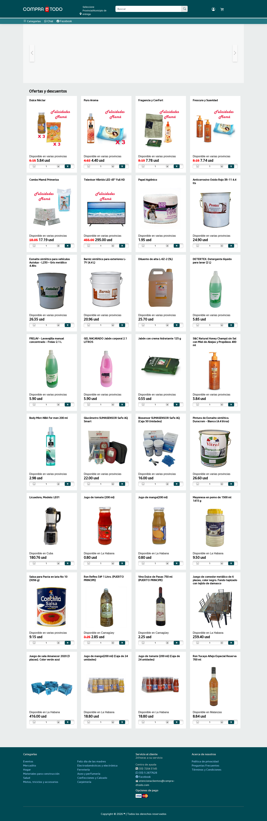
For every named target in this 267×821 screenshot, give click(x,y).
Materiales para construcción (41, 773)
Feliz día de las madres (91, 761)
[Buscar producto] (148, 9)
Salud (26, 777)
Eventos (28, 761)
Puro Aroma (91, 100)
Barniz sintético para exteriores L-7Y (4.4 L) (105, 260)
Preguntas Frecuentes (205, 765)
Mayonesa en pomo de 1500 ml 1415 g (212, 499)
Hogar (27, 769)
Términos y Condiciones (206, 769)
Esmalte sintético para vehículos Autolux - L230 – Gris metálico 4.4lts (49, 262)
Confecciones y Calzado (92, 777)
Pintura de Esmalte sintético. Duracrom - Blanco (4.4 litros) (211, 419)
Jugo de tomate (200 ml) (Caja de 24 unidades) (159, 657)
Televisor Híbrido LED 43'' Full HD (104, 179)
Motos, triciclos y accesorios (40, 782)
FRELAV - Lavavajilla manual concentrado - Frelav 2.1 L (46, 340)
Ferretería (83, 769)
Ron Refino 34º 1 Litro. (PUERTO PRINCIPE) (104, 578)
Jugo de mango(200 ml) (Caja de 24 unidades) (106, 657)
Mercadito (29, 765)
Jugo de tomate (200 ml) (99, 497)
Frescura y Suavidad (205, 100)
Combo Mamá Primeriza (44, 179)
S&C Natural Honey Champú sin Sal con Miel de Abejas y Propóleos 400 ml (214, 342)
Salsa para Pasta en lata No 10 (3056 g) (48, 578)
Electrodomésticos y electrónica (97, 765)
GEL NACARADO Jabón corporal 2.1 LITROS (105, 340)
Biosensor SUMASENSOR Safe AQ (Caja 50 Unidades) (159, 419)
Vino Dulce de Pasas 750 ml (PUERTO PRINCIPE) (155, 578)
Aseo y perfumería (88, 773)
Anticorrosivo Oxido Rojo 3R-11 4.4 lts (214, 181)
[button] (32, 53)
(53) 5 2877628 (146, 772)
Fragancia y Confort (150, 100)
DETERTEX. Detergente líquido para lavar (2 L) (212, 260)
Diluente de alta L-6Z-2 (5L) (155, 259)
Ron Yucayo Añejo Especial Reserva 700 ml (215, 657)
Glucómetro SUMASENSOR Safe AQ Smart (106, 419)
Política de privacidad (205, 761)
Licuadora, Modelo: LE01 (44, 497)
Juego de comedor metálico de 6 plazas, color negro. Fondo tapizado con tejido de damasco (215, 580)
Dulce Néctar (37, 100)
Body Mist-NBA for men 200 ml (48, 418)
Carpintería (84, 782)
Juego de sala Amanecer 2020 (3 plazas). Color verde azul (49, 657)
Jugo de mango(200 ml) (153, 497)
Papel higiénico (147, 179)
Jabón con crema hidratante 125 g (159, 338)
